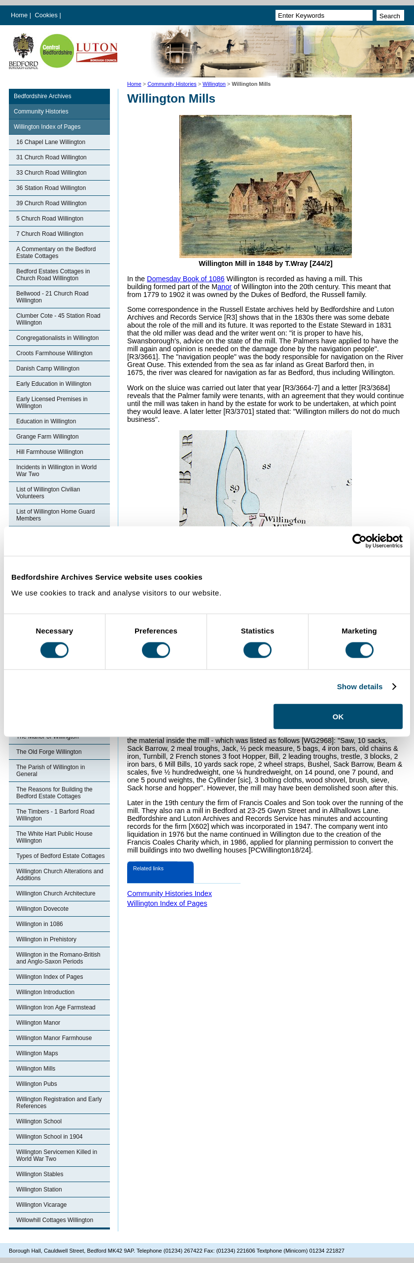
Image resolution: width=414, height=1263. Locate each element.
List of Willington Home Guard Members (55, 515)
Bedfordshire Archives (42, 96)
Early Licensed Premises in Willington (52, 402)
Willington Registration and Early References (59, 1103)
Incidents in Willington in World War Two (56, 471)
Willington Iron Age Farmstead (56, 1007)
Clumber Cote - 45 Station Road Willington (58, 319)
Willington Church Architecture (56, 893)
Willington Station (39, 1189)
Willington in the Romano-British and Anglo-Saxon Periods (58, 958)
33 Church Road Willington (51, 172)
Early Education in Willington (53, 383)
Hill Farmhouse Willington (49, 451)
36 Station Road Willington (51, 188)
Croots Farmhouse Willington (54, 353)
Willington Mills (35, 1068)
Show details (360, 686)
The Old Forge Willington (49, 751)
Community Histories (172, 84)
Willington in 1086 (39, 924)
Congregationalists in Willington (57, 337)
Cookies (47, 15)
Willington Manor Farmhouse (54, 1038)
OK (338, 716)
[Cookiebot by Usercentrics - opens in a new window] (359, 541)
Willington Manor (38, 1022)
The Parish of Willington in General (50, 771)
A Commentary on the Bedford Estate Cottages (56, 253)
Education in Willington (46, 421)
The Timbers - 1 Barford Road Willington (55, 815)
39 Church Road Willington (51, 203)
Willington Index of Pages (47, 126)
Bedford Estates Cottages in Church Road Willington (53, 275)
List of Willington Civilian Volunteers (48, 493)
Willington (214, 84)
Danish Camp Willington (47, 368)
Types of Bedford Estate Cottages (60, 856)
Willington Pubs (36, 1083)
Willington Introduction (45, 992)
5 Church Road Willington (49, 218)
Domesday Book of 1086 (186, 279)
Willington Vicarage (41, 1204)
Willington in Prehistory (46, 939)
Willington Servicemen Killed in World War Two (56, 1155)
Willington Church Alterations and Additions (60, 875)
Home (19, 15)
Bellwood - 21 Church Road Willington (52, 297)
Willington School (39, 1121)
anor (224, 287)
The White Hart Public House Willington (54, 837)
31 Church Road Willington (51, 157)
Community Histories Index (169, 893)
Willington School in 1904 (49, 1136)
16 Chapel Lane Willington (50, 142)
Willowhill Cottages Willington (54, 1220)
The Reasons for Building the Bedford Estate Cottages (54, 793)
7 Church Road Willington (49, 233)
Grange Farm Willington (47, 436)
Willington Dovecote (42, 908)
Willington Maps (37, 1053)
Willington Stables (39, 1174)
